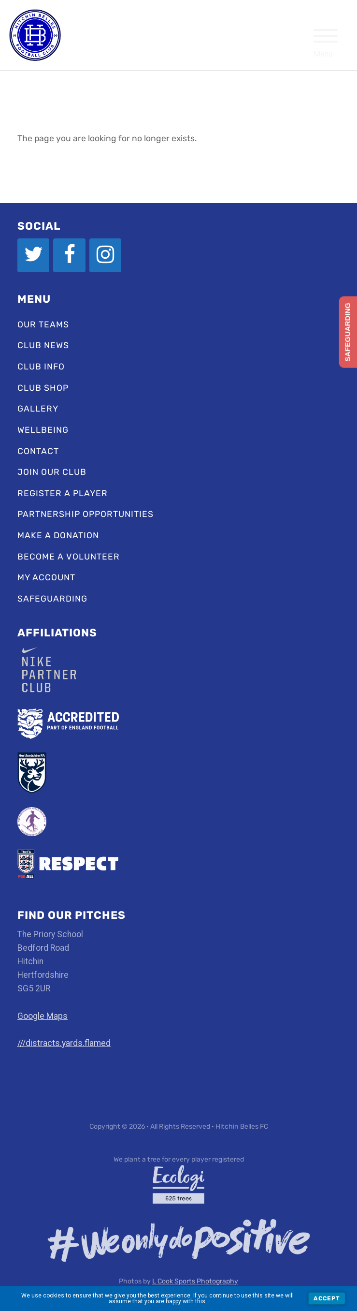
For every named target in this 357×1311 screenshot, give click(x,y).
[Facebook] (69, 255)
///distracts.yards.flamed (64, 1043)
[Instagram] (105, 255)
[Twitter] (33, 255)
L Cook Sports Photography (195, 1281)
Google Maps (42, 1016)
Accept (327, 1298)
